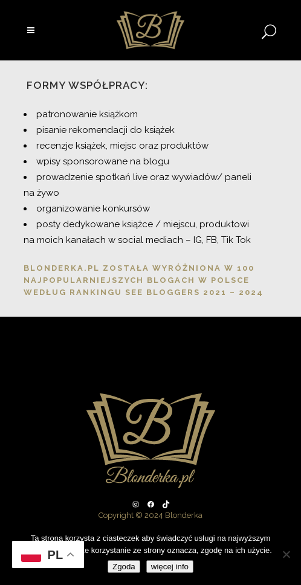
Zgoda (123, 566)
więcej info (170, 566)
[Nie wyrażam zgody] (286, 554)
